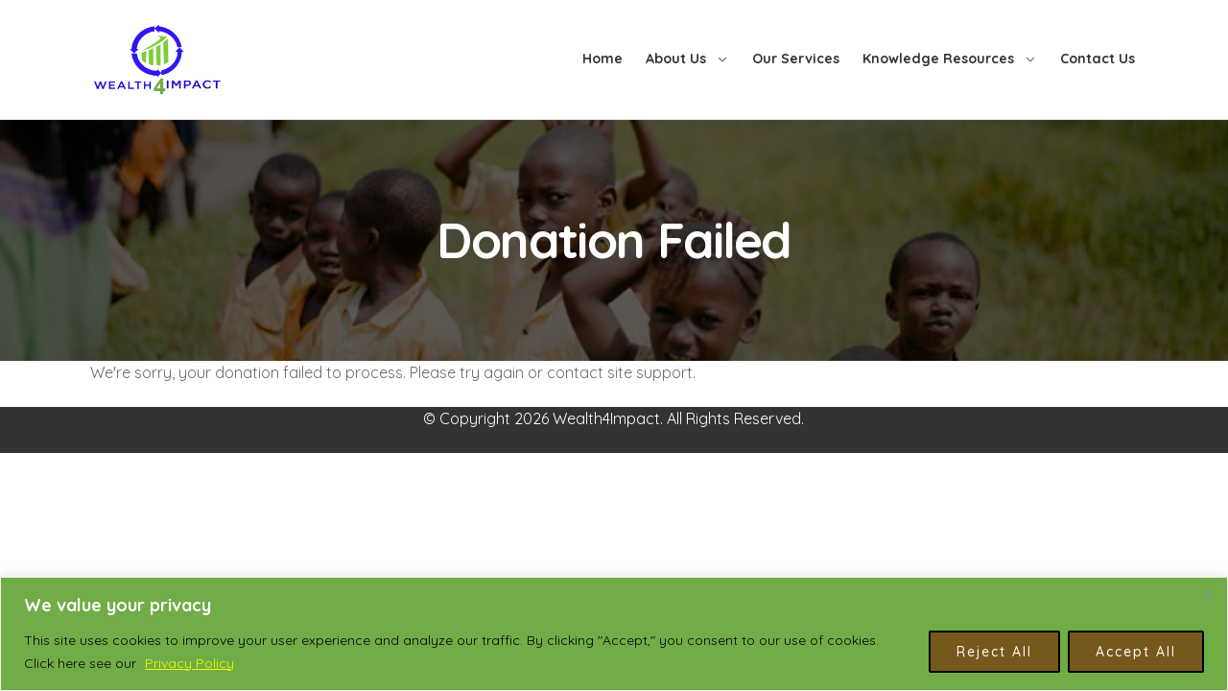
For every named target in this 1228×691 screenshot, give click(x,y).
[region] (614, 634)
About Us (676, 58)
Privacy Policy (189, 663)
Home (602, 58)
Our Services (795, 58)
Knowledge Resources (938, 58)
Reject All (994, 651)
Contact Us (1097, 58)
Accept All (1136, 651)
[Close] (1207, 593)
